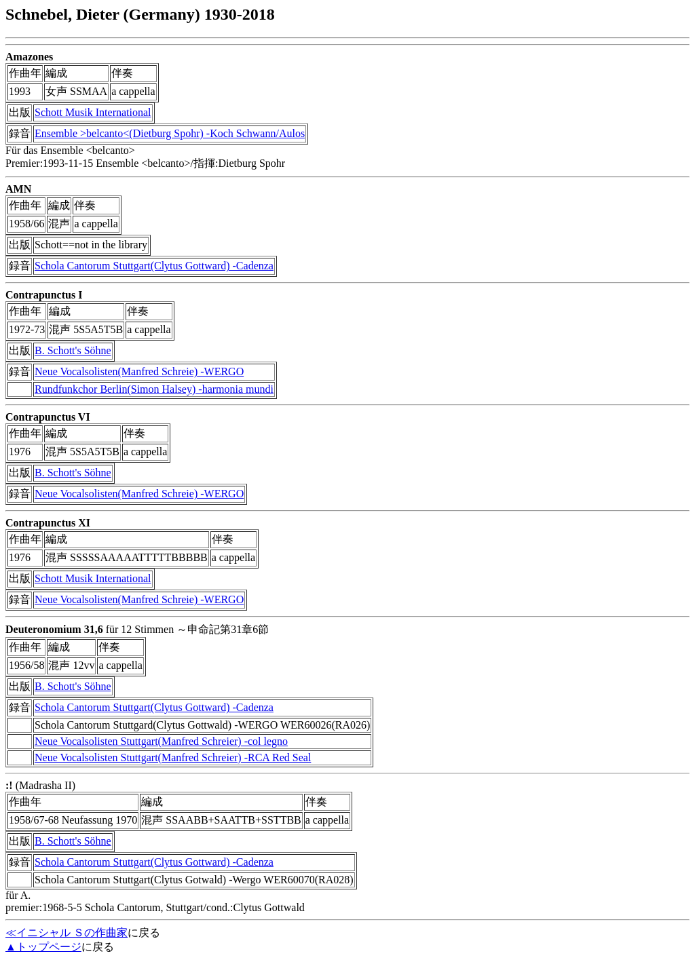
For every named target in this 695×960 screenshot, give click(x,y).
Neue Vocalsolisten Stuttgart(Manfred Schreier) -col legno (161, 741)
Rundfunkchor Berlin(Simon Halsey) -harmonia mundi (154, 389)
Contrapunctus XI (47, 523)
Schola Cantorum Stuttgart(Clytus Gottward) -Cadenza (154, 265)
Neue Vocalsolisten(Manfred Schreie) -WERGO (139, 371)
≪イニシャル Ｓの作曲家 (66, 932)
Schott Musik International (93, 112)
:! (9, 785)
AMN (18, 189)
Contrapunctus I (43, 295)
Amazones (29, 56)
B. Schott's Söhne (73, 350)
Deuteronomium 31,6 (54, 629)
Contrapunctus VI (47, 417)
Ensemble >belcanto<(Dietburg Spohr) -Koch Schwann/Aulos (170, 133)
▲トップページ (43, 947)
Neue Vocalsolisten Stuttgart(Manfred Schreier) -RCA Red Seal (173, 757)
